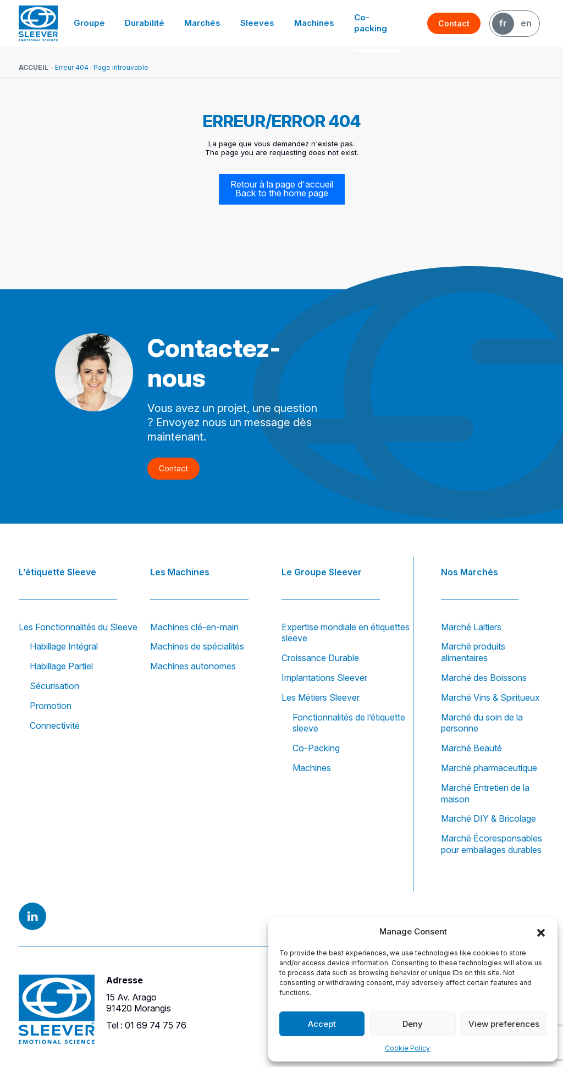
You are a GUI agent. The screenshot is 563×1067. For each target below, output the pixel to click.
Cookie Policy (407, 1048)
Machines (314, 23)
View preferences (503, 1024)
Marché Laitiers (471, 627)
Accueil (33, 67)
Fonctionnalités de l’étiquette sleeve (348, 723)
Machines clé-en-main (194, 627)
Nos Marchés (469, 571)
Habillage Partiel (61, 666)
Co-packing (377, 23)
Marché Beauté (471, 748)
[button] (541, 931)
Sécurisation (54, 685)
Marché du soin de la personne (482, 723)
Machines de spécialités (197, 646)
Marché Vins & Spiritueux (490, 697)
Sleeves (259, 23)
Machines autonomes (193, 666)
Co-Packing (316, 748)
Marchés (207, 23)
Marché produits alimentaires (473, 652)
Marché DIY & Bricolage (488, 818)
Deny (412, 1024)
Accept (322, 1024)
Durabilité (151, 23)
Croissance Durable (320, 657)
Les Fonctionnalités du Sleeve (78, 627)
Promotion (50, 705)
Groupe (97, 23)
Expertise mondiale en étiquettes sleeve (346, 633)
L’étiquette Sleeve (57, 571)
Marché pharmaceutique (489, 767)
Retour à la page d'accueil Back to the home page (281, 189)
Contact (454, 23)
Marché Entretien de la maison (485, 793)
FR (503, 23)
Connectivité (55, 725)
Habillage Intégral (64, 646)
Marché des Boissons (484, 677)
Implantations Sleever (324, 677)
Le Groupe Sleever (322, 571)
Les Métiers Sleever (321, 697)
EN (526, 23)
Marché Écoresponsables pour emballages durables (491, 844)
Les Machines (179, 571)
